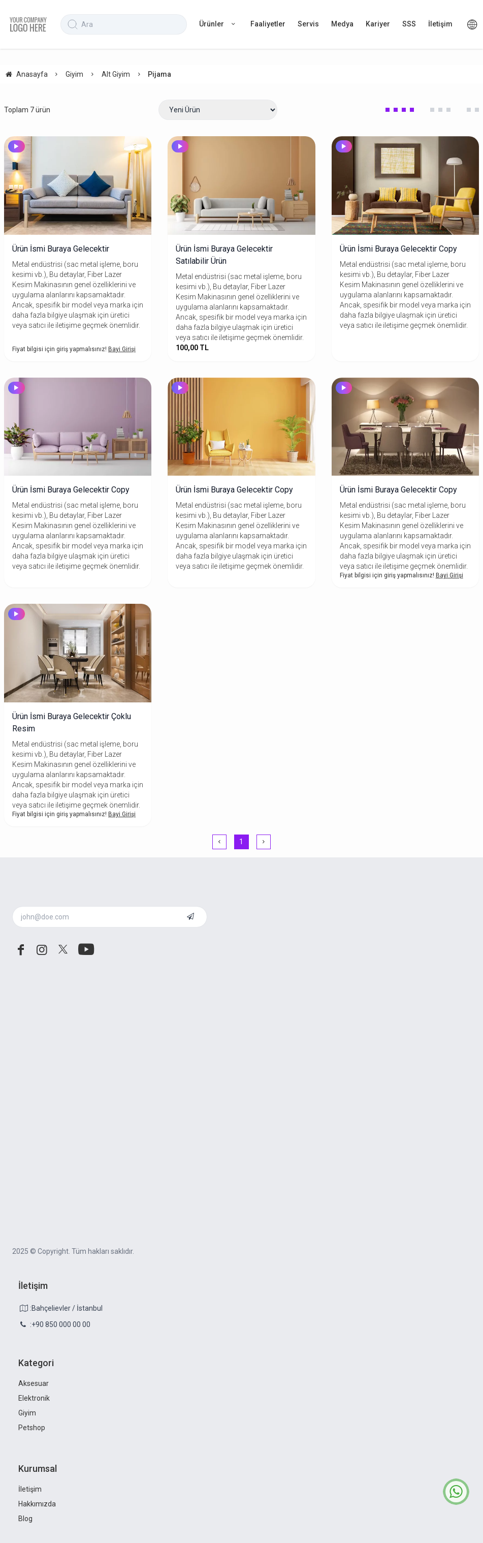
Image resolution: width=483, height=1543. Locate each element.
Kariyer (378, 24)
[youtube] (84, 950)
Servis (308, 24)
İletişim (440, 24)
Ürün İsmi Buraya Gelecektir (60, 249)
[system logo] (28, 24)
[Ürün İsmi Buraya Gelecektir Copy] (405, 185)
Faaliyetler (267, 24)
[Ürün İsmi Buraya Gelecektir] (77, 185)
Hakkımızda (37, 1504)
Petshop (31, 1428)
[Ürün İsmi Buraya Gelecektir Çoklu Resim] (77, 653)
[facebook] (20, 950)
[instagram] (42, 950)
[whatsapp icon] (456, 1491)
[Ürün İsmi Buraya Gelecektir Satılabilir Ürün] (241, 185)
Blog (25, 1519)
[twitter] (63, 950)
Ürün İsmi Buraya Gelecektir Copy (398, 249)
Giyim (27, 1413)
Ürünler (218, 24)
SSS (409, 24)
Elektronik (34, 1398)
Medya (342, 24)
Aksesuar (33, 1383)
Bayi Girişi (122, 349)
